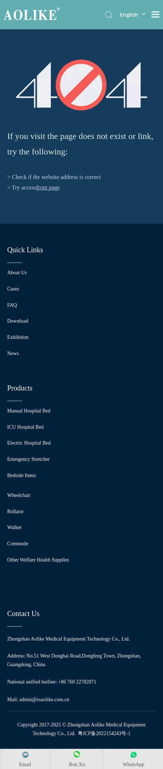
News (13, 353)
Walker (14, 527)
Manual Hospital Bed (28, 411)
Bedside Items (21, 475)
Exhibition (17, 337)
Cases (13, 289)
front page (48, 187)
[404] (81, 85)
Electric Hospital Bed (29, 443)
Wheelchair (19, 495)
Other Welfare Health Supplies (38, 560)
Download (17, 321)
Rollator (15, 511)
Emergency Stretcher (28, 459)
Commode (17, 543)
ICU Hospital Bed (25, 427)
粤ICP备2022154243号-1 (104, 733)
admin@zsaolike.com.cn (44, 699)
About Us (17, 272)
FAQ (12, 305)
